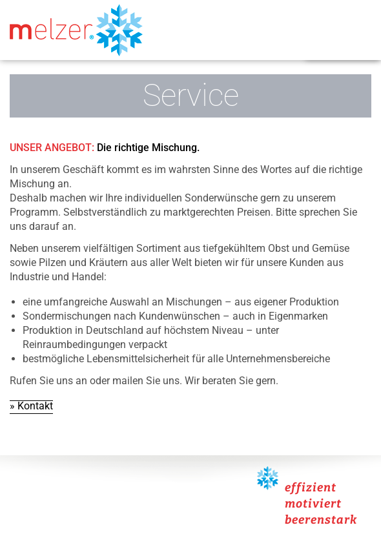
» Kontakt (31, 406)
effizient (310, 487)
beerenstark (321, 520)
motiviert (313, 504)
